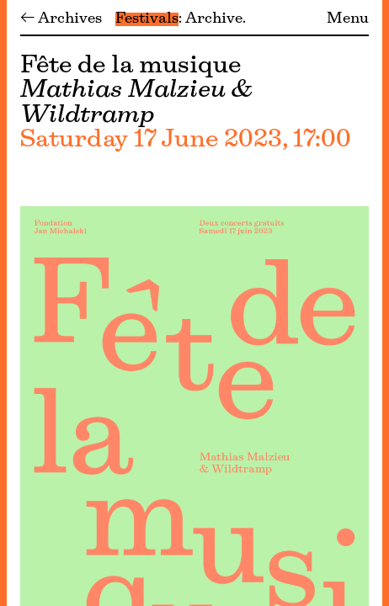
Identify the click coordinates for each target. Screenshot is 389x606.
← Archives (61, 19)
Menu (348, 19)
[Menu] (3, 303)
